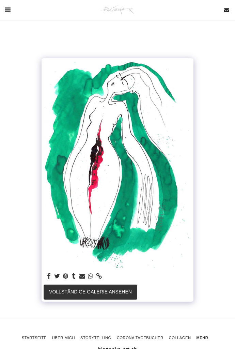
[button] (7, 10)
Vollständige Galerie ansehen (90, 291)
